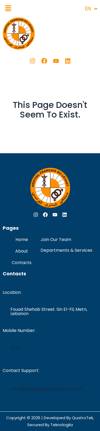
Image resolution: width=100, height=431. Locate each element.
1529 (15, 348)
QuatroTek (82, 418)
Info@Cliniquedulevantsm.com (46, 388)
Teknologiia (61, 425)
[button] (8, 8)
